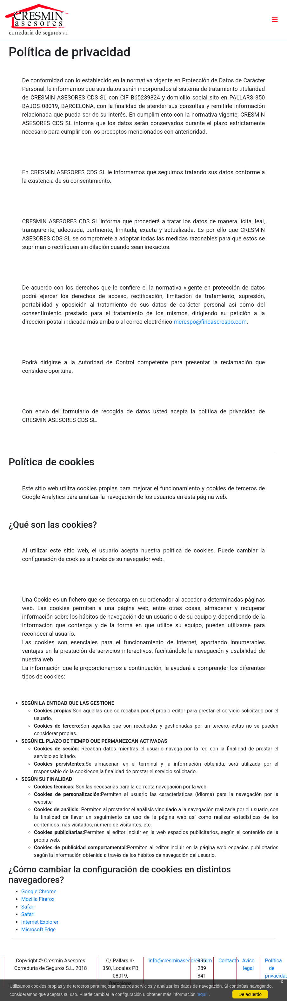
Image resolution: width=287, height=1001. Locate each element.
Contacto (228, 961)
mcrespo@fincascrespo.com (210, 321)
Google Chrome (39, 892)
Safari (28, 907)
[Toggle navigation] (275, 20)
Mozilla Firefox (37, 899)
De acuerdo (250, 994)
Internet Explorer (39, 922)
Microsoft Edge (38, 930)
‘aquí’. (203, 994)
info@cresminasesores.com (180, 961)
